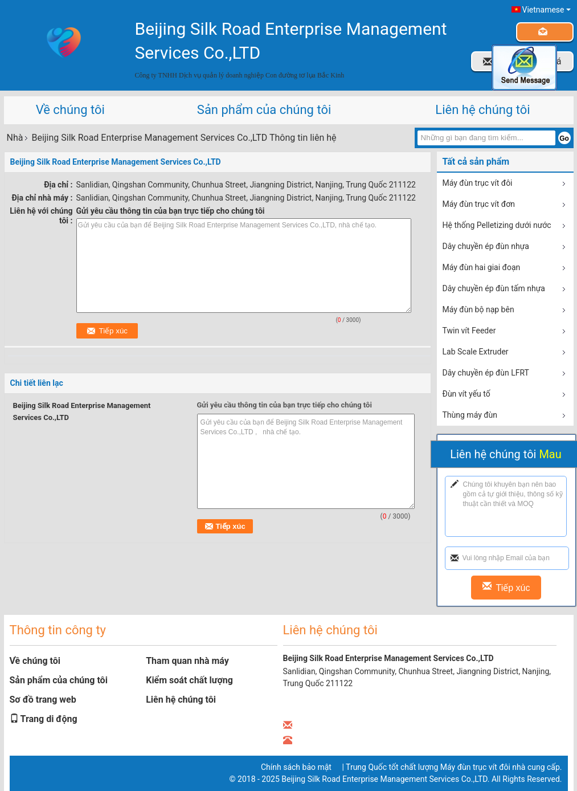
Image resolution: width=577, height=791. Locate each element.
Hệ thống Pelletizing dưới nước (497, 225)
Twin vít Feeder (469, 330)
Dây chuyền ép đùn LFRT (486, 372)
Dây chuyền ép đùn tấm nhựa (494, 288)
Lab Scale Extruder (476, 351)
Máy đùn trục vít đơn (479, 204)
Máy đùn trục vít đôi (478, 182)
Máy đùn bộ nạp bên (478, 309)
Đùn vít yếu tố (466, 393)
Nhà (15, 137)
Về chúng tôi (70, 110)
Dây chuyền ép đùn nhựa (486, 246)
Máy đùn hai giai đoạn (482, 267)
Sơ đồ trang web (43, 699)
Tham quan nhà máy (187, 660)
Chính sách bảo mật (296, 767)
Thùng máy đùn (470, 414)
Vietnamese (546, 10)
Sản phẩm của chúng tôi (264, 110)
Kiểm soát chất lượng (189, 680)
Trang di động (43, 718)
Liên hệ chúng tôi (482, 110)
